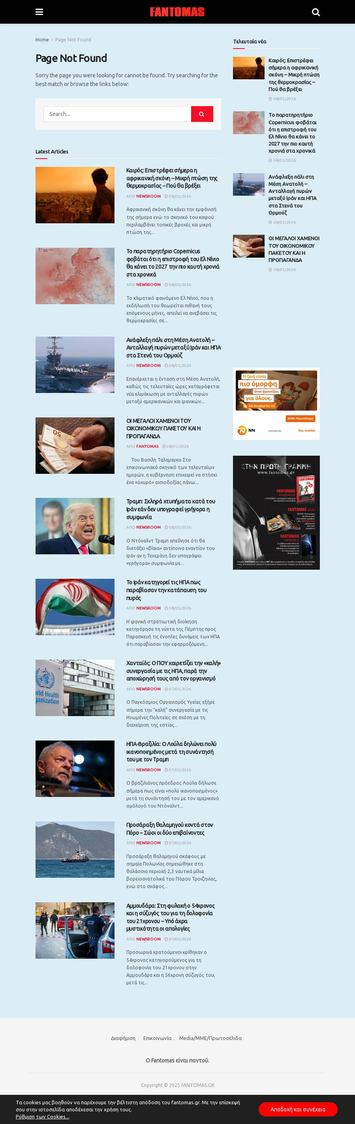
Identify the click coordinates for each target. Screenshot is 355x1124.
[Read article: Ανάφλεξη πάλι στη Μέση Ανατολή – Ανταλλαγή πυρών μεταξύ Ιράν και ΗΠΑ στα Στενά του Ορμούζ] (75, 365)
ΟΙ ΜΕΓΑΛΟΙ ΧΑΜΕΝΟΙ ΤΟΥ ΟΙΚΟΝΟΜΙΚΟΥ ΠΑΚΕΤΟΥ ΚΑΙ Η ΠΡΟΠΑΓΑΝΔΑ (163, 429)
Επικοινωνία (157, 1038)
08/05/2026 (178, 196)
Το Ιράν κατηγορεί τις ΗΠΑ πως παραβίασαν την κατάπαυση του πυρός (166, 590)
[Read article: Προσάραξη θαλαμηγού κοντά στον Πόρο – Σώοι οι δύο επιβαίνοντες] (75, 849)
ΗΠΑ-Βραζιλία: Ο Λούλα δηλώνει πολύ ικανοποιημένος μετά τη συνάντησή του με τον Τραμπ (171, 752)
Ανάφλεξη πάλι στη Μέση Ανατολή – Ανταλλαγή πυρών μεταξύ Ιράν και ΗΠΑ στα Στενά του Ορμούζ (173, 348)
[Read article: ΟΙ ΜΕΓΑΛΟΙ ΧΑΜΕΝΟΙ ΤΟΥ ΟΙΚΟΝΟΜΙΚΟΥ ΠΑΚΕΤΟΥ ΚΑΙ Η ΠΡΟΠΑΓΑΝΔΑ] (75, 445)
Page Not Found (73, 39)
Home (42, 39)
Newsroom (148, 196)
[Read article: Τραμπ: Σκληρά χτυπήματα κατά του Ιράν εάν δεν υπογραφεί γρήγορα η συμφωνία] (75, 526)
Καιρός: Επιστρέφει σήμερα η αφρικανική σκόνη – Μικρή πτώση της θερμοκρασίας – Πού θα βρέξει (172, 178)
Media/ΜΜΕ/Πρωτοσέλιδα (210, 1038)
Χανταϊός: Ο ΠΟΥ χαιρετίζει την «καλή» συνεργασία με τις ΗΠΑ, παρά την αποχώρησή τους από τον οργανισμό (173, 671)
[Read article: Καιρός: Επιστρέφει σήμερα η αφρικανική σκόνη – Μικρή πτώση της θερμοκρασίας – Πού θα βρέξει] (75, 195)
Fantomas (147, 446)
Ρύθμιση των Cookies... (42, 1116)
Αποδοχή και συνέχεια (298, 1109)
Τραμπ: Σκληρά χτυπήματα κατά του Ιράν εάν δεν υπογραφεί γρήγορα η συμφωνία (170, 509)
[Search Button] (316, 12)
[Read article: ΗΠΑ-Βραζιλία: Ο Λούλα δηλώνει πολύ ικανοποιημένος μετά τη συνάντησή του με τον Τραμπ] (75, 769)
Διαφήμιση (123, 1038)
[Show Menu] (39, 12)
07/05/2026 (178, 689)
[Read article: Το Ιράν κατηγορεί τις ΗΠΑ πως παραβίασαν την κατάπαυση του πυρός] (75, 607)
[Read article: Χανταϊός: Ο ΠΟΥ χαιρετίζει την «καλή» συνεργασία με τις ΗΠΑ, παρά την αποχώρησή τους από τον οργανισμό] (75, 688)
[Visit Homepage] (177, 12)
